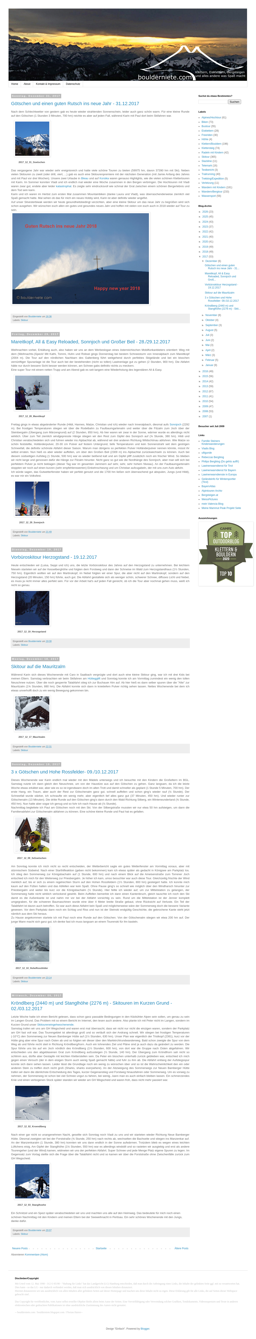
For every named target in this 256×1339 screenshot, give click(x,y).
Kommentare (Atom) (36, 1254)
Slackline (207, 161)
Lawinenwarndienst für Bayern (219, 470)
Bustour (206, 126)
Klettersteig (208, 148)
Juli (207, 335)
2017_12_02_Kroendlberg (32, 1126)
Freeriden (207, 135)
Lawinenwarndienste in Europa (219, 474)
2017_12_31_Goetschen (32, 162)
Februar (210, 360)
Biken (205, 122)
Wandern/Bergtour (212, 191)
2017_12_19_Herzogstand (31, 631)
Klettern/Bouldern (211, 143)
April (208, 350)
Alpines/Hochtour (211, 117)
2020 (205, 241)
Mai (207, 345)
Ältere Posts (181, 1248)
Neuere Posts (20, 1248)
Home (14, 83)
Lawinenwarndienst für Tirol (217, 465)
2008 (205, 411)
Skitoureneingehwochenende (55, 1024)
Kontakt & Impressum (48, 83)
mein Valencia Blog (212, 503)
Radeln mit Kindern (212, 152)
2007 (205, 416)
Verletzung (208, 182)
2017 (205, 256)
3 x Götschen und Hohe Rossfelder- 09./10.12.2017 (64, 772)
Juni (208, 340)
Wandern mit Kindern (213, 187)
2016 (205, 371)
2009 (205, 406)
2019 (205, 246)
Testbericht (208, 169)
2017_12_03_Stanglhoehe (31, 1205)
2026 (205, 211)
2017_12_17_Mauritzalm (32, 737)
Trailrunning (208, 174)
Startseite (101, 1248)
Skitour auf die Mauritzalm (38, 666)
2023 (205, 226)
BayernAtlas (208, 486)
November (211, 315)
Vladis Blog (208, 448)
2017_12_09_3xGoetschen (31, 858)
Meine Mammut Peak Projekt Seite (221, 508)
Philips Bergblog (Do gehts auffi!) (220, 461)
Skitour (24, 320)
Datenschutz (73, 83)
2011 (205, 396)
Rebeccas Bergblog (213, 457)
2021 (205, 236)
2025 (205, 216)
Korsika (104, 178)
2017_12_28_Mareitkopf (32, 416)
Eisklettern (208, 130)
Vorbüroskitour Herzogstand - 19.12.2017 (54, 557)
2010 (205, 401)
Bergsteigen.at (210, 495)
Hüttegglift (94, 678)
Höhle (205, 139)
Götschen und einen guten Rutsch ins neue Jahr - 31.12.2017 (75, 103)
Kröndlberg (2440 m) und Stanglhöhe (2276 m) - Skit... (223, 307)
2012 (205, 391)
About (27, 83)
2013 (205, 386)
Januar (209, 365)
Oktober (210, 320)
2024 (205, 221)
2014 (205, 381)
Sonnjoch (175, 424)
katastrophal (63, 186)
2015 (205, 376)
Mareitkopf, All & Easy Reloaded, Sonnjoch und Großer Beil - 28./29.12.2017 (90, 341)
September (212, 325)
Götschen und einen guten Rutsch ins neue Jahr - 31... (222, 267)
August (209, 330)
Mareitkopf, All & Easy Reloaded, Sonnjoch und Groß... (220, 276)
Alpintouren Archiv (212, 490)
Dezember (211, 261)
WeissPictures (210, 499)
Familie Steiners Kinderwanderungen (213, 442)
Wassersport (209, 195)
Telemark (207, 165)
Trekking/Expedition (213, 178)
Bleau (84, 178)
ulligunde (207, 452)
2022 (205, 231)
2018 (205, 251)
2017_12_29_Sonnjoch (31, 522)
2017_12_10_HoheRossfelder (32, 968)
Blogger (145, 1328)
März (208, 355)
